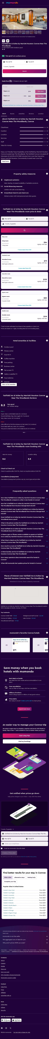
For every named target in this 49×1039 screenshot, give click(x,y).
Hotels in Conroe (5, 951)
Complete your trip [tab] (10, 881)
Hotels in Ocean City (9, 915)
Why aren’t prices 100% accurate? (25, 943)
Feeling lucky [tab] (32, 877)
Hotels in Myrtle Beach (9, 905)
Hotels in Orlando (8, 903)
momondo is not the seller (25, 936)
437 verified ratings (19, 56)
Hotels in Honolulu (8, 895)
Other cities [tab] (7, 877)
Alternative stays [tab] (19, 877)
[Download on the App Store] (17, 1020)
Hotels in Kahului (8, 900)
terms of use (24, 856)
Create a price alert (26, 700)
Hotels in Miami (7, 908)
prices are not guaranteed (40, 931)
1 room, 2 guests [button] (9, 66)
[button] (3, 3)
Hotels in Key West (8, 898)
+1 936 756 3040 (7, 53)
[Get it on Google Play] (6, 1020)
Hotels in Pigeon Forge (10, 913)
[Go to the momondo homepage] (12, 3)
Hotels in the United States (29, 950)
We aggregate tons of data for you (25, 940)
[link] (25, 709)
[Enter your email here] (26, 843)
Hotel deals (4, 950)
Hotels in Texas (42, 950)
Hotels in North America (15, 950)
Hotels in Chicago (8, 910)
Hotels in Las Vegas (8, 892)
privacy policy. (33, 856)
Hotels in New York (8, 890)
